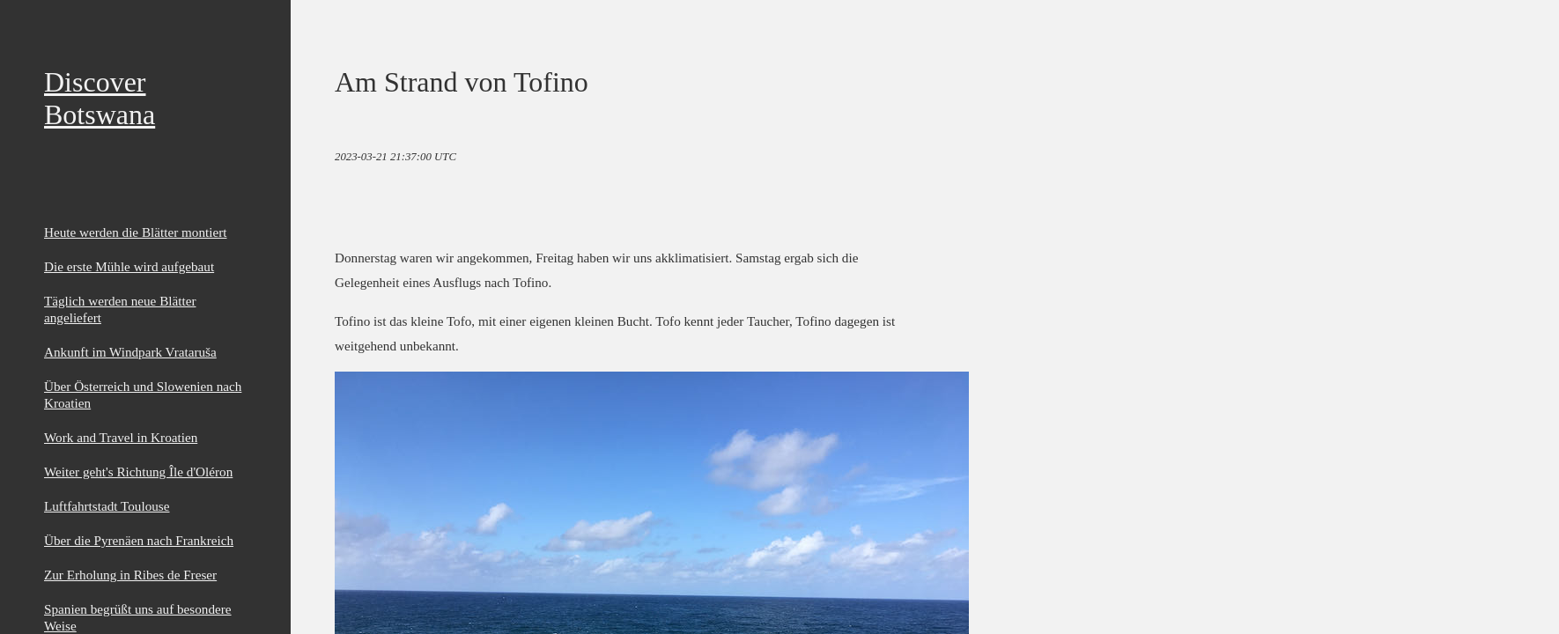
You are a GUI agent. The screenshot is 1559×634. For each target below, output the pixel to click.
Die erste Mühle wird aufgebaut (129, 266)
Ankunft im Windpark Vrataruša (130, 351)
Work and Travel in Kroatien (120, 437)
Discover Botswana (99, 98)
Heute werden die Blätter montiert (135, 232)
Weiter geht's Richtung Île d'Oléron (138, 471)
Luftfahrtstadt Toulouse (107, 505)
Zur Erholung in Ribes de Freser (130, 574)
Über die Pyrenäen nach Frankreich (138, 540)
